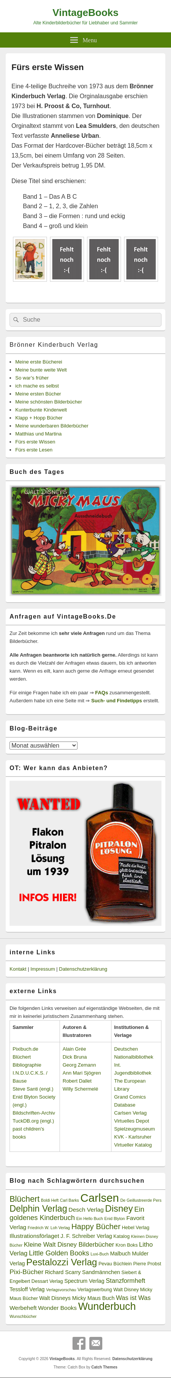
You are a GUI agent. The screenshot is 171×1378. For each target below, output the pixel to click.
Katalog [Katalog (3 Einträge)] (121, 1236)
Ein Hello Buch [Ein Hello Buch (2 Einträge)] (89, 1218)
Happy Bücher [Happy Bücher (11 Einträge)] (96, 1226)
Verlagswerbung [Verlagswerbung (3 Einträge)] (94, 1289)
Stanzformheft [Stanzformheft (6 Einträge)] (125, 1280)
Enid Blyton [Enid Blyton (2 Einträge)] (114, 1218)
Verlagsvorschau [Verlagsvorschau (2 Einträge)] (61, 1289)
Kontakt (18, 969)
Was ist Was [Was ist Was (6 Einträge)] (133, 1297)
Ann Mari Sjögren (82, 1073)
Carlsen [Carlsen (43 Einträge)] (99, 1197)
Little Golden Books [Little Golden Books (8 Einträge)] (59, 1253)
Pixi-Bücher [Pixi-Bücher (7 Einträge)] (27, 1272)
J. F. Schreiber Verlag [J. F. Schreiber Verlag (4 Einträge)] (86, 1236)
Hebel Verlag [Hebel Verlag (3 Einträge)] (135, 1227)
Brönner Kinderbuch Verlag (54, 344)
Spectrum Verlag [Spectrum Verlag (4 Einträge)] (84, 1281)
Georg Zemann (79, 1065)
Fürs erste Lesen (34, 450)
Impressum (43, 969)
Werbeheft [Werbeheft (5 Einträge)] (23, 1308)
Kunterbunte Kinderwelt (41, 410)
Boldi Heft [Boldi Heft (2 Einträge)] (49, 1200)
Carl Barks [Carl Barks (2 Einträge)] (69, 1200)
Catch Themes (104, 1367)
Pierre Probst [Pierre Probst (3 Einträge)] (147, 1263)
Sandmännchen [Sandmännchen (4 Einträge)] (101, 1272)
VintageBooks (86, 12)
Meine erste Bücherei (38, 362)
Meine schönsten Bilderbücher (48, 402)
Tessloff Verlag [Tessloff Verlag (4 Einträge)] (27, 1289)
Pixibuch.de (25, 1049)
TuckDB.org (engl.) (33, 1121)
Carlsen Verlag (130, 1113)
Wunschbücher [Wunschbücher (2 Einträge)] (23, 1316)
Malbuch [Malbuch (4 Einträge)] (120, 1253)
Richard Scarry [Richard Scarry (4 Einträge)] (63, 1272)
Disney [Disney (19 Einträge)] (119, 1208)
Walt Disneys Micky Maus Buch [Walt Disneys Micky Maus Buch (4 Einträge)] (77, 1298)
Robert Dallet (77, 1081)
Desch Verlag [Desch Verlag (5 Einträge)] (86, 1209)
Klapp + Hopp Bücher (39, 418)
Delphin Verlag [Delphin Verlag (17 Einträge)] (38, 1209)
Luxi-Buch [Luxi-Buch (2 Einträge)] (99, 1254)
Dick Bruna (75, 1057)
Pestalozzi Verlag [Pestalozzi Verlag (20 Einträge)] (61, 1262)
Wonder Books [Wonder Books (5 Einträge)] (57, 1308)
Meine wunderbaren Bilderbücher (52, 426)
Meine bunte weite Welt (41, 370)
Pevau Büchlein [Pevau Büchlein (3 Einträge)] (115, 1263)
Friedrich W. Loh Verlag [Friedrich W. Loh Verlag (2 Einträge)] (49, 1227)
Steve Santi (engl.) (33, 1089)
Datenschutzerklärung (83, 969)
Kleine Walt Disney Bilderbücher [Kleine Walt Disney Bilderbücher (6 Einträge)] (69, 1244)
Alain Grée (74, 1049)
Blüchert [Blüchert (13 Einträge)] (25, 1199)
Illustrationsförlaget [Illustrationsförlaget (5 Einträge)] (34, 1236)
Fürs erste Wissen (35, 442)
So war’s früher (32, 378)
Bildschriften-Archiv (34, 1113)
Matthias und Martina (38, 434)
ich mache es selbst (37, 386)
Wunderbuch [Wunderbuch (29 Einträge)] (107, 1306)
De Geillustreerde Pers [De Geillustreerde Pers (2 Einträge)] (140, 1200)
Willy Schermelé (80, 1089)
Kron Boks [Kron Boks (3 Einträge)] (127, 1245)
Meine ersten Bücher (38, 394)
